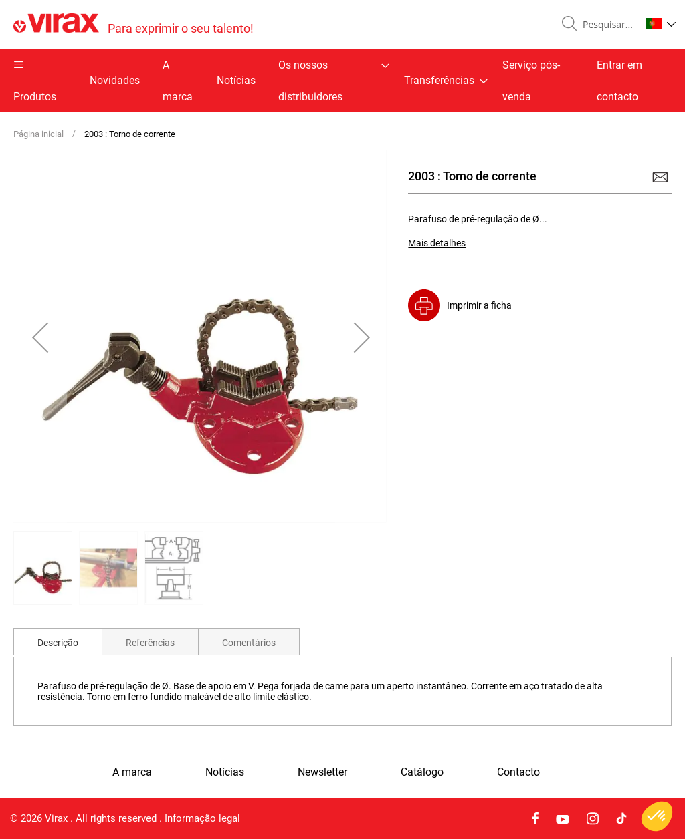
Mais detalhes (437, 243)
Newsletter (322, 772)
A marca (178, 81)
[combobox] (606, 24)
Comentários (249, 642)
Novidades (115, 80)
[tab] (57, 641)
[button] (661, 23)
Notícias (236, 80)
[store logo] (133, 24)
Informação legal (202, 818)
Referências (150, 642)
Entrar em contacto (619, 81)
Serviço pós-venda (531, 81)
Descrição (57, 642)
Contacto (518, 772)
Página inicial (38, 134)
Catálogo (422, 772)
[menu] (342, 80)
